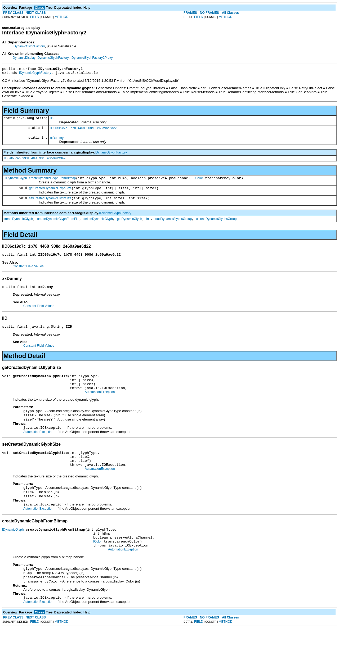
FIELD (34, 17)
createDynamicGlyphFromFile (58, 223)
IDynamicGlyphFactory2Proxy (92, 58)
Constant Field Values (28, 272)
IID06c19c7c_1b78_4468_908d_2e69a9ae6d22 (83, 130)
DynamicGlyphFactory (53, 58)
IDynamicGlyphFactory (29, 46)
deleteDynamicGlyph (98, 223)
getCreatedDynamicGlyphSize (50, 191)
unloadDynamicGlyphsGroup (216, 223)
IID (51, 120)
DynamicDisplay (24, 58)
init (148, 223)
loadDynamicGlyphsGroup (173, 223)
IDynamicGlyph (16, 180)
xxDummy (57, 139)
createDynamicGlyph (18, 223)
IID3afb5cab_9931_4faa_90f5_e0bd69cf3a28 (35, 160)
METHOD (61, 17)
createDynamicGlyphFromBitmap (52, 180)
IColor (198, 180)
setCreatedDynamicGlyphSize (50, 202)
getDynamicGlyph (129, 223)
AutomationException (100, 403)
